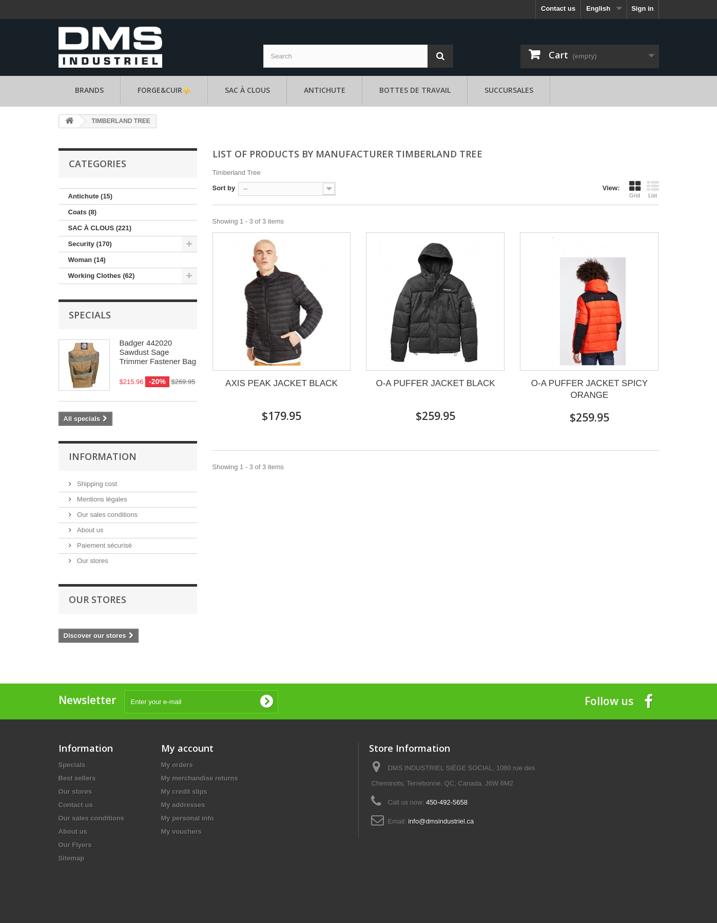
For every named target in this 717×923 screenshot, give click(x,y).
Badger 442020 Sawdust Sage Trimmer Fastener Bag (158, 352)
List (653, 189)
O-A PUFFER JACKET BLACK (435, 383)
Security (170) (90, 244)
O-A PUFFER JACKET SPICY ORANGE (589, 389)
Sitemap (72, 858)
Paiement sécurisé (103, 545)
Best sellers (77, 778)
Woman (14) (87, 260)
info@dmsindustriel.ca (441, 821)
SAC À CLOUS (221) (100, 228)
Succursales (509, 90)
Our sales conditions (106, 514)
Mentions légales (101, 499)
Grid (635, 189)
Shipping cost (96, 484)
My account (187, 748)
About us (89, 530)
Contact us (558, 8)
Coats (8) (82, 212)
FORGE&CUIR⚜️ (164, 90)
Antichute (324, 90)
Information (103, 456)
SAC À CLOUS (247, 90)
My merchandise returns (199, 778)
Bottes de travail (415, 90)
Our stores (91, 561)
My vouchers (181, 831)
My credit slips (184, 791)
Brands (89, 90)
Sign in (642, 8)
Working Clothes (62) (101, 275)
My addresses (183, 805)
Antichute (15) (90, 196)
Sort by (224, 188)
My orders (177, 765)
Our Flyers (75, 845)
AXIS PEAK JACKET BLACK (281, 383)
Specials (90, 315)
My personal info (187, 818)
